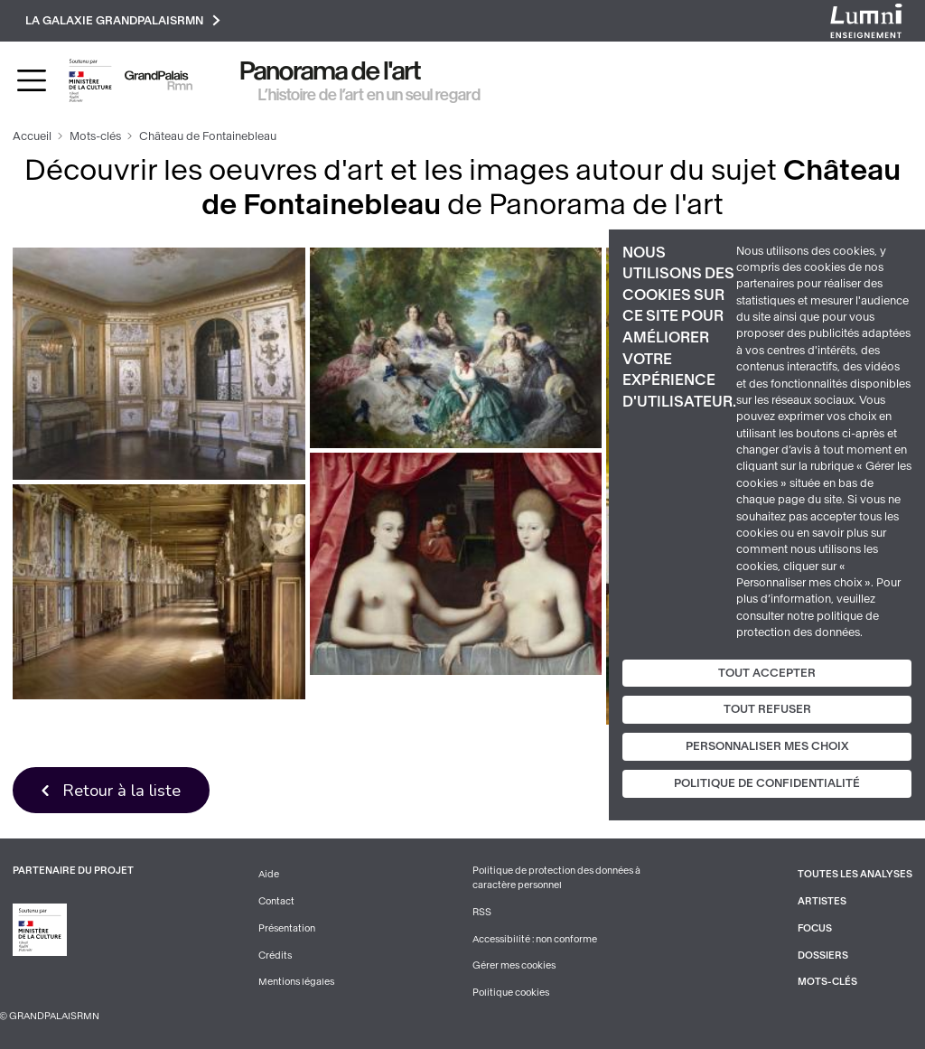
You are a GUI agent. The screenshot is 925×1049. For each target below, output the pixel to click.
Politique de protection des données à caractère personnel (556, 878)
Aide (268, 874)
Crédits (275, 955)
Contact (276, 901)
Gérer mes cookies (514, 965)
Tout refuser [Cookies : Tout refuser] (767, 709)
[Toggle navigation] (32, 80)
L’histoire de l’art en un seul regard (369, 95)
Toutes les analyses (855, 874)
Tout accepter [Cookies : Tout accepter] (767, 672)
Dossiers (823, 955)
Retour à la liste (121, 790)
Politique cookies (510, 992)
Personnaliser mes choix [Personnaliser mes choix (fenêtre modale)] (767, 746)
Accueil (32, 136)
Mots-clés (95, 136)
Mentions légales (296, 982)
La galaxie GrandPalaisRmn (122, 20)
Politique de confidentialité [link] (767, 783)
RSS (481, 912)
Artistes (822, 901)
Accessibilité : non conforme (534, 939)
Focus (815, 928)
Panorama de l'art (330, 71)
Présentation (286, 928)
